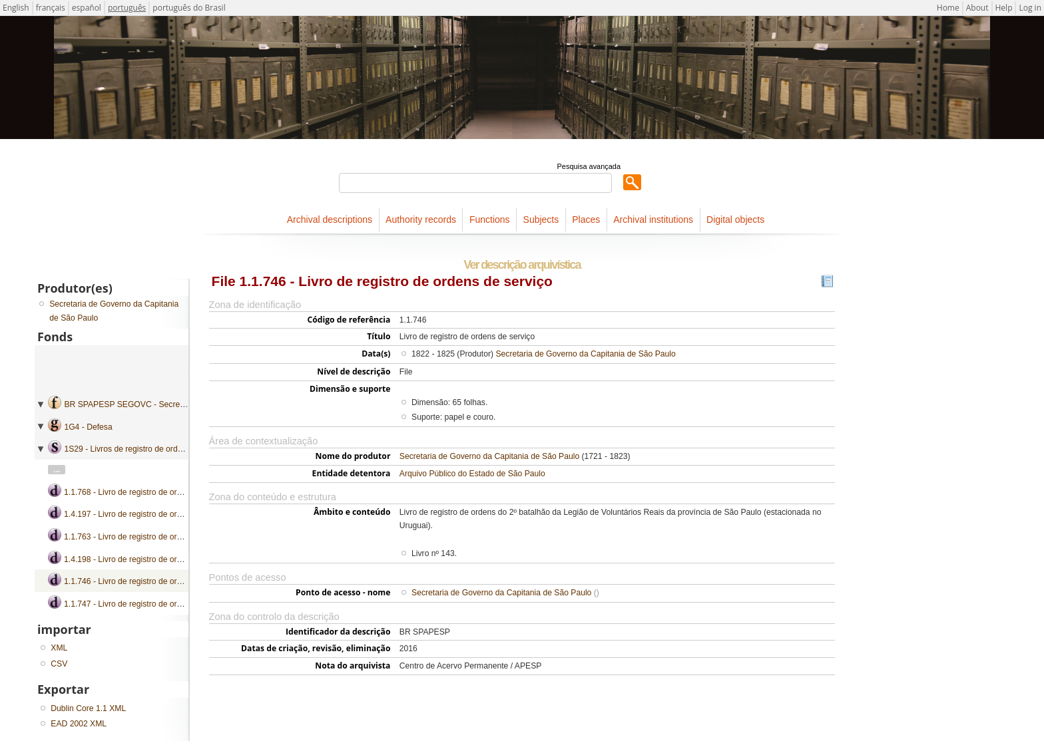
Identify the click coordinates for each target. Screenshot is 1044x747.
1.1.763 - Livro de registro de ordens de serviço (149, 536)
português (127, 7)
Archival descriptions (329, 219)
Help (1004, 7)
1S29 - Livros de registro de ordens (127, 449)
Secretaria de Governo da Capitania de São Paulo (585, 354)
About (977, 7)
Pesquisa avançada (589, 166)
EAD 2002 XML (79, 723)
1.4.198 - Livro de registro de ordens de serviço (149, 559)
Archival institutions (653, 219)
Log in (1030, 7)
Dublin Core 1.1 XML (88, 708)
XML (59, 648)
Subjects (541, 219)
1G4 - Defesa (88, 427)
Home (948, 7)
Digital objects (735, 219)
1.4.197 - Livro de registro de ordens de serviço (149, 514)
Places (586, 219)
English (16, 7)
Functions (489, 219)
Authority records (421, 219)
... (56, 469)
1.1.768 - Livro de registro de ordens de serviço (149, 492)
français (50, 7)
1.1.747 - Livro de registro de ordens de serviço (149, 604)
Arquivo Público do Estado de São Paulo (472, 473)
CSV (59, 664)
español (86, 7)
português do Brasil (188, 7)
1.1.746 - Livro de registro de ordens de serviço (149, 581)
